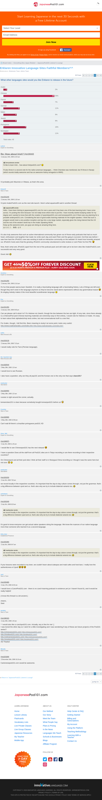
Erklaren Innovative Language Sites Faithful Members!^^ (36, 68)
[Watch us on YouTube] (50, 759)
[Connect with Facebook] (65, 50)
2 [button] (89, 75)
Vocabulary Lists (21, 722)
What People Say (50, 722)
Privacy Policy (43, 54)
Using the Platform (75, 728)
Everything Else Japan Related (24, 63)
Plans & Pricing (49, 726)
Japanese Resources (23, 733)
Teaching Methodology (76, 731)
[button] (98, 4)
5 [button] (97, 75)
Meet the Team (49, 718)
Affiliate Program (50, 744)
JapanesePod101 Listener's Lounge (50, 63)
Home (16, 711)
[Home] (48, 6)
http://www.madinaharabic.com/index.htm (17, 326)
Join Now (51, 42)
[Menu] (4, 4)
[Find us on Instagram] (45, 764)
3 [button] (92, 75)
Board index (7, 63)
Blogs (45, 740)
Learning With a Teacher (74, 736)
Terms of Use (35, 54)
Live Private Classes (23, 726)
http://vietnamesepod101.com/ (12, 637)
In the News (48, 729)
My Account (72, 724)
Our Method (48, 711)
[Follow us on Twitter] (45, 759)
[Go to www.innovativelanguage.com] (51, 785)
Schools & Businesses (52, 737)
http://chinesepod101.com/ (11, 632)
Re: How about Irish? (12, 154)
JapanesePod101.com (80, 790)
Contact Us (72, 741)
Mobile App (19, 740)
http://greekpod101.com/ (10, 639)
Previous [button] (83, 75)
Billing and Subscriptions (73, 719)
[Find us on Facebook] (55, 759)
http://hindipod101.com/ (10, 634)
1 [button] (86, 75)
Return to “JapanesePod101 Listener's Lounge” (17, 677)
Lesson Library (20, 715)
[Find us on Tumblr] (61, 759)
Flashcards (19, 718)
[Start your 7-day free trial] (22, 759)
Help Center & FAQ (75, 711)
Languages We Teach (52, 733)
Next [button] (100, 75)
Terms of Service (78, 795)
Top (100, 186)
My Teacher (19, 737)
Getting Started (73, 715)
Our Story (47, 715)
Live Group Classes (22, 729)
